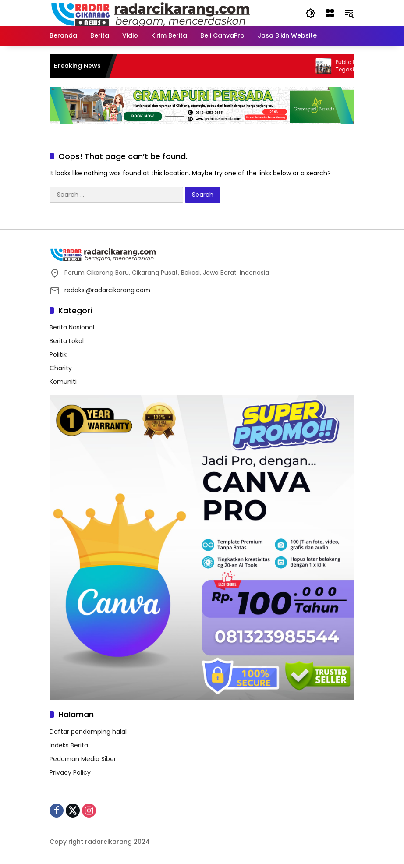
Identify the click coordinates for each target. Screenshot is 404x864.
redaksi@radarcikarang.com (107, 290)
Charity (61, 368)
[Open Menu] (330, 13)
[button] (310, 13)
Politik (58, 354)
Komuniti (63, 381)
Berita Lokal (67, 340)
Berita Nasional (72, 327)
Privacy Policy (70, 772)
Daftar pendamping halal (88, 731)
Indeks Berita (69, 745)
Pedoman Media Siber (83, 758)
